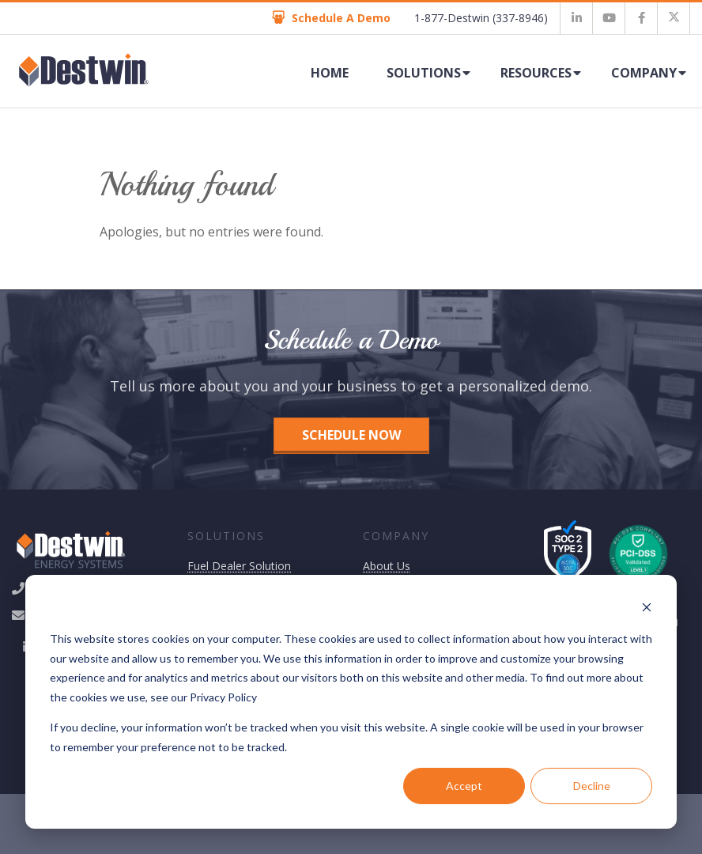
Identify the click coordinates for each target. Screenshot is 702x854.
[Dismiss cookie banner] (646, 609)
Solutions (424, 72)
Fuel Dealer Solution (239, 565)
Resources (536, 72)
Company (644, 72)
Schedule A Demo (331, 17)
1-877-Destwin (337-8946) (481, 17)
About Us (386, 565)
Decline (591, 785)
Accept (464, 785)
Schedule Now (351, 435)
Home (330, 72)
